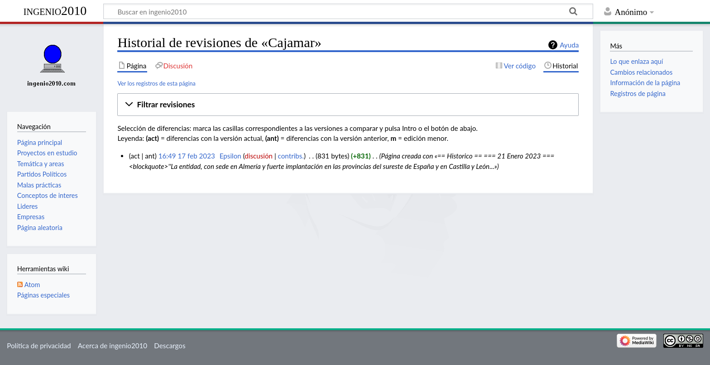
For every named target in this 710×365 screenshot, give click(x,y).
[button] (348, 104)
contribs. (291, 156)
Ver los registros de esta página (156, 83)
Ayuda (569, 45)
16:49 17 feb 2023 (186, 156)
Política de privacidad (39, 345)
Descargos (169, 345)
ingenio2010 (55, 11)
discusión (259, 156)
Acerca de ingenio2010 (112, 345)
